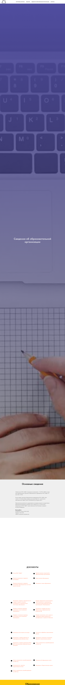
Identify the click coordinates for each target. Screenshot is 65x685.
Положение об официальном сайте (43, 660)
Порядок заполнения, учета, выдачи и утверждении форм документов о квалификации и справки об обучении (44, 616)
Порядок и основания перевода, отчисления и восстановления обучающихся (20, 616)
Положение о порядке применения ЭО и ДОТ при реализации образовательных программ (22, 644)
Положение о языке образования (43, 583)
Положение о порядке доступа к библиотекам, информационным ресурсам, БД (43, 610)
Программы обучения (20, 1)
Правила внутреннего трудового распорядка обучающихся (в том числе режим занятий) (22, 584)
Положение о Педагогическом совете (44, 665)
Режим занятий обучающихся (42, 578)
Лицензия (28, 1)
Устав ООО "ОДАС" (17, 573)
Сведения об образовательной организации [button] (40, 1)
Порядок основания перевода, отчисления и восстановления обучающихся (20, 610)
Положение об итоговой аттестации (21, 632)
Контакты (52, 1)
